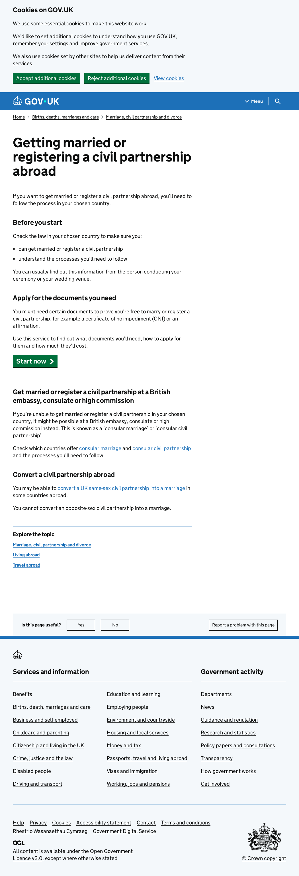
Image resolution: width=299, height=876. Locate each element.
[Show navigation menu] (254, 101)
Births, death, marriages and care (52, 707)
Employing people (127, 707)
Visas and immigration (132, 771)
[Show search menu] (277, 101)
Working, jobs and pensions (138, 784)
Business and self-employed (45, 719)
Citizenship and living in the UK (48, 745)
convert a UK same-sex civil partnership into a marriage (121, 488)
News (207, 707)
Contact (146, 822)
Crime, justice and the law (43, 758)
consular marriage (100, 448)
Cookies (61, 822)
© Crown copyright (264, 858)
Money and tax (124, 745)
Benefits (22, 694)
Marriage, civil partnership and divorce (144, 117)
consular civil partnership (161, 448)
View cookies (169, 78)
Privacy (38, 822)
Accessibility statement (103, 822)
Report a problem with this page (243, 625)
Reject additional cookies (117, 78)
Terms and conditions (185, 822)
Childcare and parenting (41, 732)
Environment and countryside (141, 719)
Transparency (217, 758)
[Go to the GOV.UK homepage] (36, 101)
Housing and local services (138, 732)
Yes (86, 625)
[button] (35, 361)
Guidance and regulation (229, 719)
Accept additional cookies (46, 78)
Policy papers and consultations (238, 745)
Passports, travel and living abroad (147, 758)
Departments (216, 694)
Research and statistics (228, 732)
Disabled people (32, 771)
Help (18, 822)
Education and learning (133, 694)
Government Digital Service (124, 831)
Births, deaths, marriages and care (65, 117)
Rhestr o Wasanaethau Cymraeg (50, 831)
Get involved (215, 784)
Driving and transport (37, 784)
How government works (228, 771)
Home (19, 117)
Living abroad (26, 555)
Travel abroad (26, 565)
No (121, 625)
